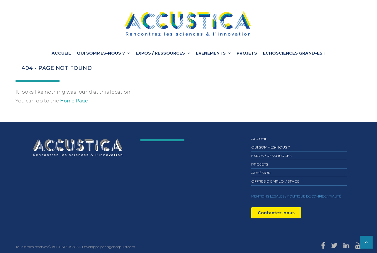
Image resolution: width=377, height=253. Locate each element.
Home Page (74, 101)
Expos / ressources (160, 53)
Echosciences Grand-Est (294, 53)
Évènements (211, 53)
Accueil (61, 53)
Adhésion (261, 173)
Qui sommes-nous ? (101, 53)
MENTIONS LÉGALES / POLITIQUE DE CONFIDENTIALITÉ (296, 196)
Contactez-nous (276, 212)
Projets (247, 53)
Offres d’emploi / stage (275, 181)
